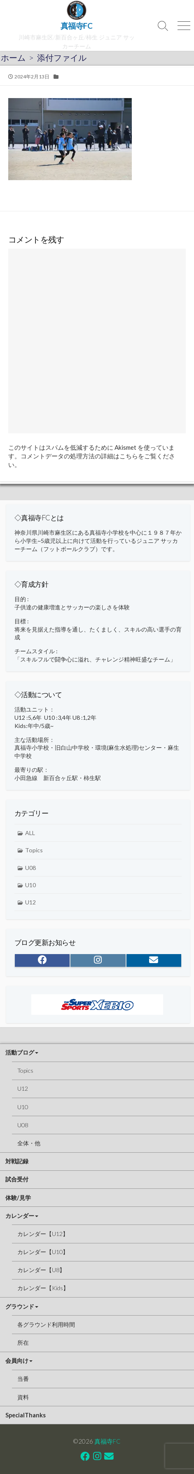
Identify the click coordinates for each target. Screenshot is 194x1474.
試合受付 (16, 1179)
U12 (30, 902)
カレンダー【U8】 (41, 1269)
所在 (23, 1342)
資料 (23, 1397)
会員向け (16, 1360)
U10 (30, 884)
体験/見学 (18, 1197)
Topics (34, 850)
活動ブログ (19, 1052)
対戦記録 (16, 1161)
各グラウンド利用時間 (46, 1324)
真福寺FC (107, 1441)
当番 (23, 1378)
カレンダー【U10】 (42, 1251)
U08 (30, 867)
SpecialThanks (25, 1415)
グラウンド (19, 1306)
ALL (30, 832)
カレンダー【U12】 (42, 1233)
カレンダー (19, 1215)
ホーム (13, 57)
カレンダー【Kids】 (43, 1287)
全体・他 (28, 1143)
